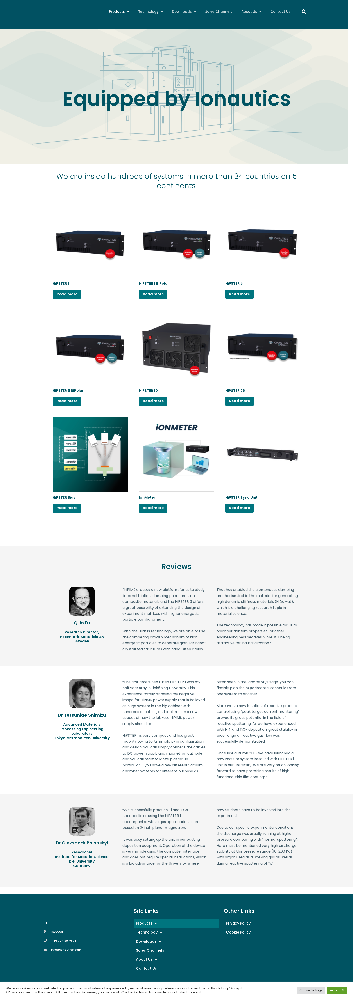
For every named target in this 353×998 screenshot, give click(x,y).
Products (119, 12)
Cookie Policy (238, 932)
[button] (303, 12)
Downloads (184, 12)
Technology (150, 12)
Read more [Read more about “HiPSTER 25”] (242, 404)
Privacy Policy (238, 923)
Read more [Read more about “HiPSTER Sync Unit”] (242, 513)
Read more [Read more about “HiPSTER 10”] (156, 404)
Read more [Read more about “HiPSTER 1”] (69, 295)
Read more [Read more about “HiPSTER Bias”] (69, 513)
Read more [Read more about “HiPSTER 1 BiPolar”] (156, 295)
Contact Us (280, 12)
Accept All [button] (337, 990)
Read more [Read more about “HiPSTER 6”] (242, 295)
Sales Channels (218, 12)
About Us (251, 12)
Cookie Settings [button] (310, 990)
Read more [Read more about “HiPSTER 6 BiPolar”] (69, 404)
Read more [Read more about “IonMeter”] (156, 513)
